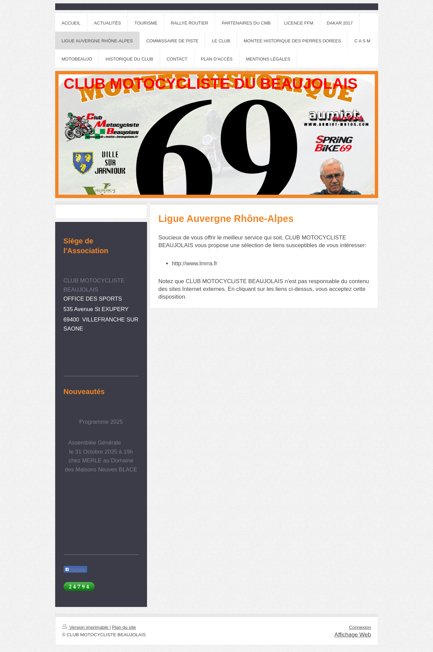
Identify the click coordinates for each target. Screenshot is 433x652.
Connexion (360, 627)
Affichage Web (352, 634)
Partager (75, 569)
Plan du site (124, 627)
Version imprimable (86, 627)
